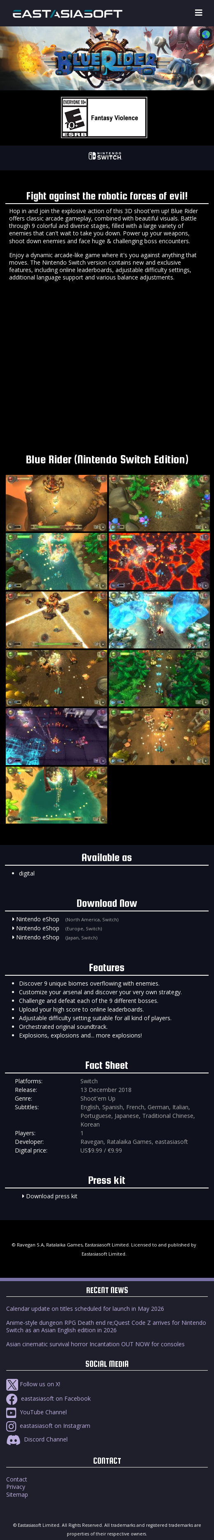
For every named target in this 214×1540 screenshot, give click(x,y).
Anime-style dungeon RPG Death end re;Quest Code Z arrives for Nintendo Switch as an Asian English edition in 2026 (106, 1326)
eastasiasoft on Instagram (48, 1426)
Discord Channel (37, 1439)
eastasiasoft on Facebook (48, 1398)
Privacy (15, 1487)
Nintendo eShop (37, 919)
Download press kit (52, 1196)
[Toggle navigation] (199, 13)
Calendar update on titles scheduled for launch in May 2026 (85, 1308)
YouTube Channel (36, 1412)
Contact (16, 1479)
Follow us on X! (33, 1384)
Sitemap (17, 1494)
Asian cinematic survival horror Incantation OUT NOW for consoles (95, 1344)
